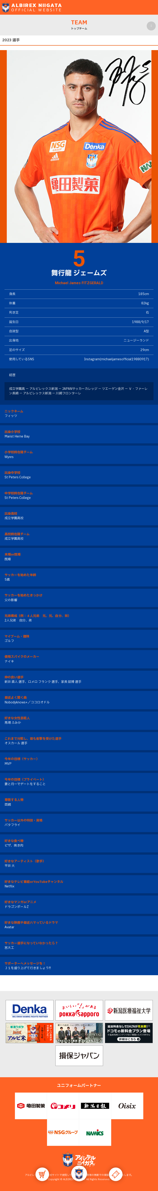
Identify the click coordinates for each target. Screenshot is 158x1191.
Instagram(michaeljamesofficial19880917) (116, 359)
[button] (79, 1173)
